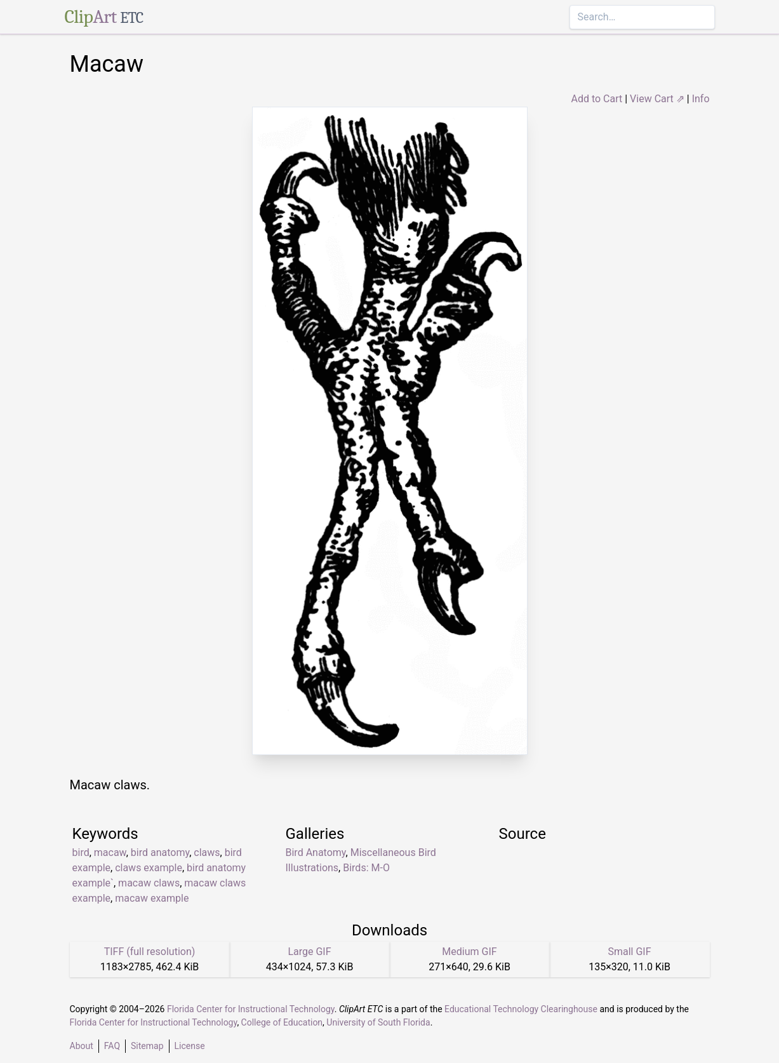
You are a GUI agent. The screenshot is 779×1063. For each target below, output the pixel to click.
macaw (110, 852)
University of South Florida (378, 1022)
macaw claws (149, 883)
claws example (148, 868)
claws (207, 852)
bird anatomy (160, 852)
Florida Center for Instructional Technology (251, 1009)
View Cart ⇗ (657, 99)
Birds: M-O (366, 868)
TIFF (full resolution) (150, 952)
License (190, 1046)
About (81, 1046)
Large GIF (309, 952)
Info (701, 99)
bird (81, 852)
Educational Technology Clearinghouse (520, 1009)
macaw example (152, 898)
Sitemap (147, 1046)
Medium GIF (469, 952)
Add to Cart (596, 99)
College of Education (282, 1022)
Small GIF (629, 952)
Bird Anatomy (316, 852)
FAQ (112, 1046)
